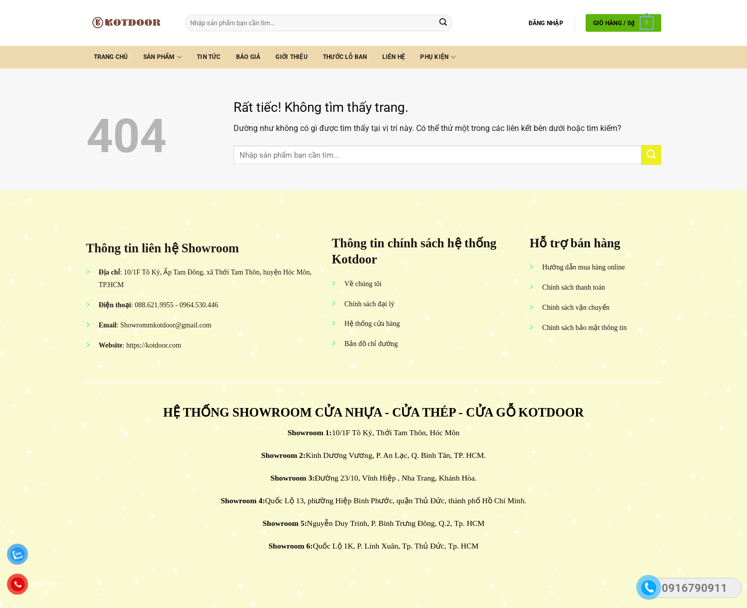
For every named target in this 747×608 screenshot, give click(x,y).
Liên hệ (394, 56)
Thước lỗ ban (345, 56)
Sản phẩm (162, 57)
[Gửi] (443, 23)
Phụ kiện (437, 57)
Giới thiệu (291, 56)
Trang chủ (111, 56)
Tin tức (209, 56)
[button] (546, 23)
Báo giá (248, 56)
